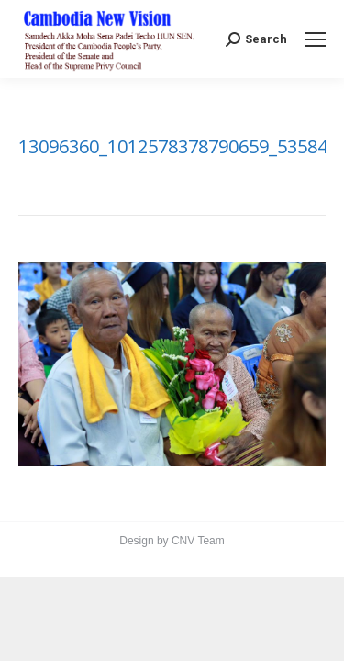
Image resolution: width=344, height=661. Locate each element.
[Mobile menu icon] (315, 39)
